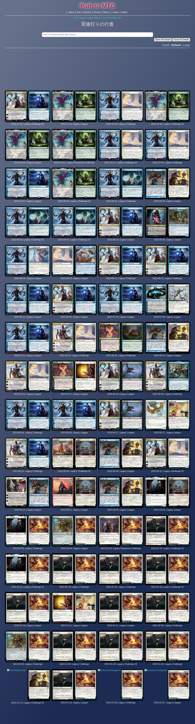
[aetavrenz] (167, 319)
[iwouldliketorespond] (120, 242)
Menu (71, 12)
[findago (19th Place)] (74, 165)
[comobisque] (28, 281)
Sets (79, 12)
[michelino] (74, 281)
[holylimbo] (121, 319)
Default (176, 45)
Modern (106, 12)
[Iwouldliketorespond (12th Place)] (28, 127)
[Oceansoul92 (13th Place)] (167, 165)
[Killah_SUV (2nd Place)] (27, 242)
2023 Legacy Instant (83, 18)
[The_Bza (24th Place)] (74, 242)
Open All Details (163, 39)
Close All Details (181, 39)
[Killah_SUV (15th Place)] (121, 204)
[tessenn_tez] (167, 242)
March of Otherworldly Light (108, 18)
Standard (87, 12)
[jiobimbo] (167, 204)
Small (165, 45)
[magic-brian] (27, 204)
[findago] (74, 127)
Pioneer (97, 12)
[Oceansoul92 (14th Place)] (121, 165)
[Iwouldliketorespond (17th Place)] (121, 281)
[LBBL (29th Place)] (120, 358)
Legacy (115, 12)
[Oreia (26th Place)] (167, 281)
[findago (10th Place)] (167, 127)
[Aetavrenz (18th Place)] (74, 358)
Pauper (124, 12)
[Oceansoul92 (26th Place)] (121, 127)
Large (186, 45)
